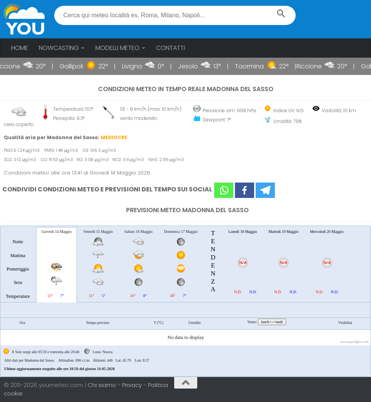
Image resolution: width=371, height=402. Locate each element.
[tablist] (185, 301)
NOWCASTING (59, 47)
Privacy (132, 385)
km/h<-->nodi (272, 322)
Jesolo (196, 66)
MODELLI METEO (117, 47)
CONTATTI (170, 47)
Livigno (140, 66)
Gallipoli (79, 66)
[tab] (17, 264)
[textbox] (175, 15)
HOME (19, 47)
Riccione (15, 66)
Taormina (257, 66)
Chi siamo (103, 385)
